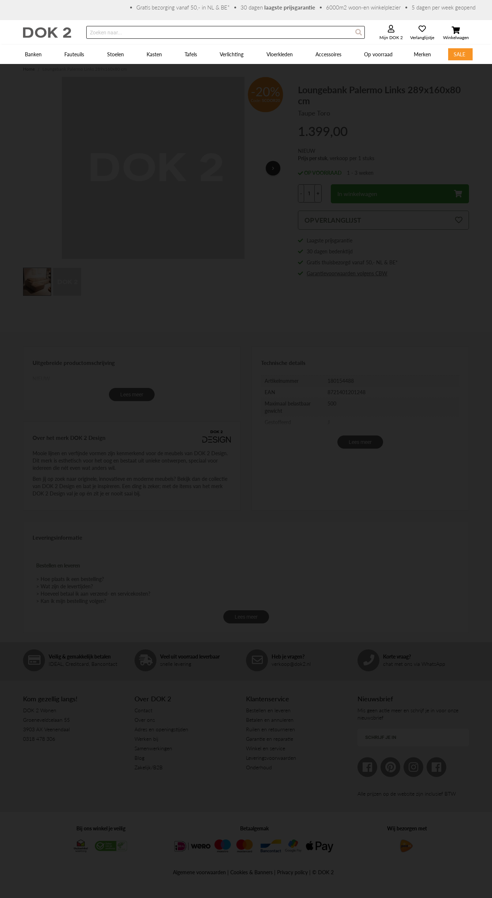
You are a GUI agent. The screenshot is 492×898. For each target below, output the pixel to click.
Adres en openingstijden (161, 729)
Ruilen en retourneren (270, 729)
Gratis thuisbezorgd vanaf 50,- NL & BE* (352, 262)
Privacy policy (292, 872)
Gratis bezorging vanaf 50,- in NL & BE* (183, 7)
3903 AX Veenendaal (46, 729)
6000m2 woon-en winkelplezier (363, 7)
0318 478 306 (39, 739)
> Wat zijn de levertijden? (64, 586)
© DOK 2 (323, 872)
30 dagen (278, 7)
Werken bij (146, 739)
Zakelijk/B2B (149, 767)
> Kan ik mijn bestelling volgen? (71, 601)
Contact (143, 710)
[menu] (246, 54)
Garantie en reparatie (269, 739)
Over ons (145, 720)
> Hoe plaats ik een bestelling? (70, 579)
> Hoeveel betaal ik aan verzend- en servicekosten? (93, 594)
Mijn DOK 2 (391, 37)
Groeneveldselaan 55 (46, 720)
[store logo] (47, 32)
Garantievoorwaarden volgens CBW (347, 273)
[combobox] (225, 32)
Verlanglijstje (422, 37)
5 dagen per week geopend (444, 7)
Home (29, 69)
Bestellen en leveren (268, 710)
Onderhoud (259, 767)
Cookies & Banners (251, 872)
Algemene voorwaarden (199, 872)
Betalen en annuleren (270, 720)
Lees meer (131, 394)
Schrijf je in (380, 737)
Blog (139, 758)
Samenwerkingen (153, 748)
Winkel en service (265, 748)
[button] (268, 168)
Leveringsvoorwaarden (271, 758)
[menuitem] (34, 54)
